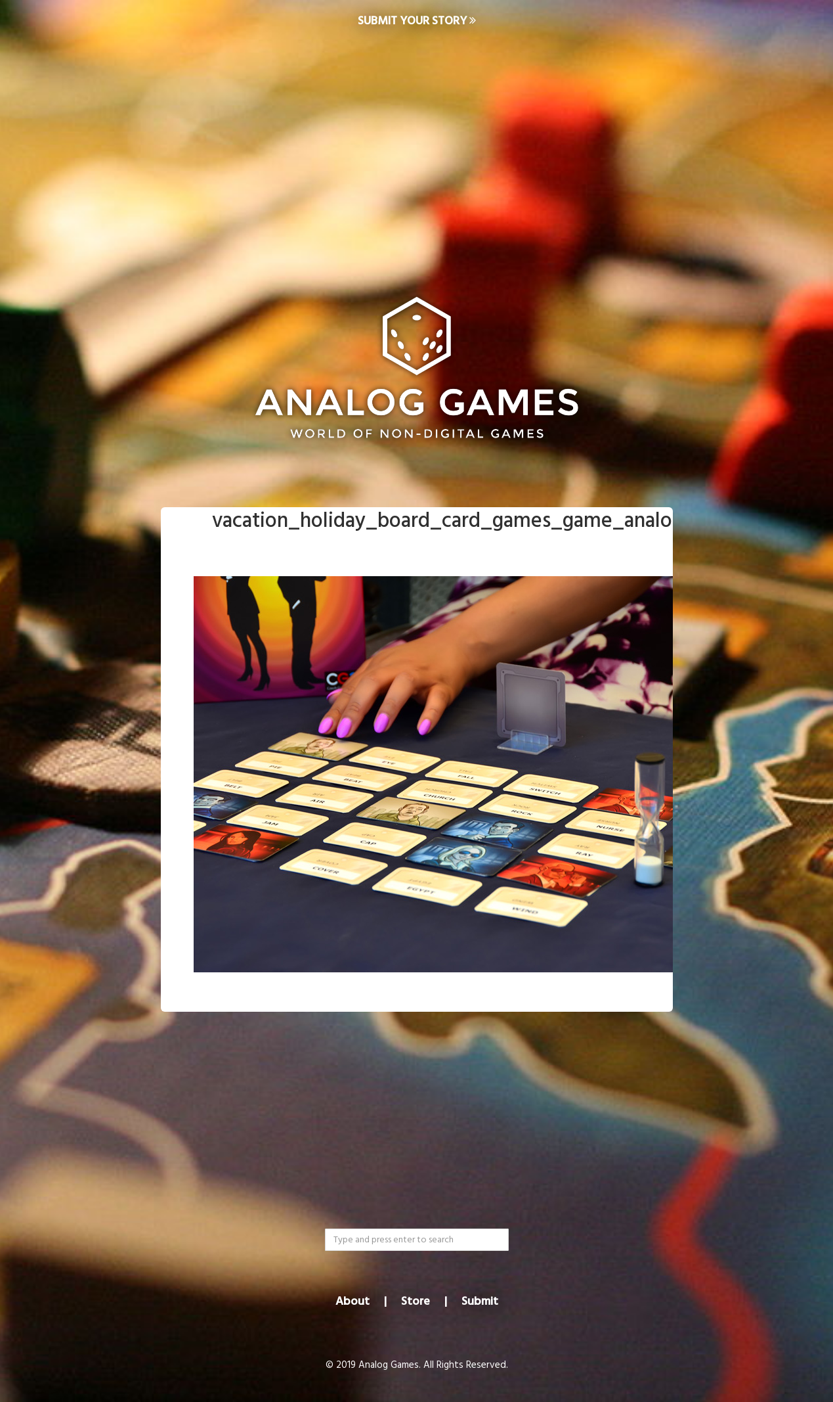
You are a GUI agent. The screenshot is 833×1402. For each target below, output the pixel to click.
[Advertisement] (417, 148)
